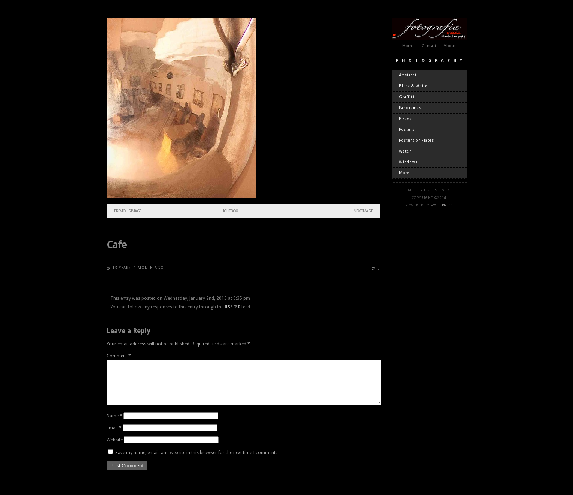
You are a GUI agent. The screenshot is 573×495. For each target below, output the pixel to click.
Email (114, 437)
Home (408, 45)
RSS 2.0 (232, 307)
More (404, 173)
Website (114, 449)
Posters (406, 129)
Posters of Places (416, 140)
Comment (118, 356)
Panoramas (410, 108)
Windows (408, 162)
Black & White (413, 86)
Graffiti (406, 97)
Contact (429, 45)
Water (405, 151)
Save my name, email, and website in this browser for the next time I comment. (196, 461)
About (450, 45)
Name (114, 425)
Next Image (363, 211)
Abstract (408, 75)
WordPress (441, 205)
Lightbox (230, 211)
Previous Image (127, 211)
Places (405, 119)
